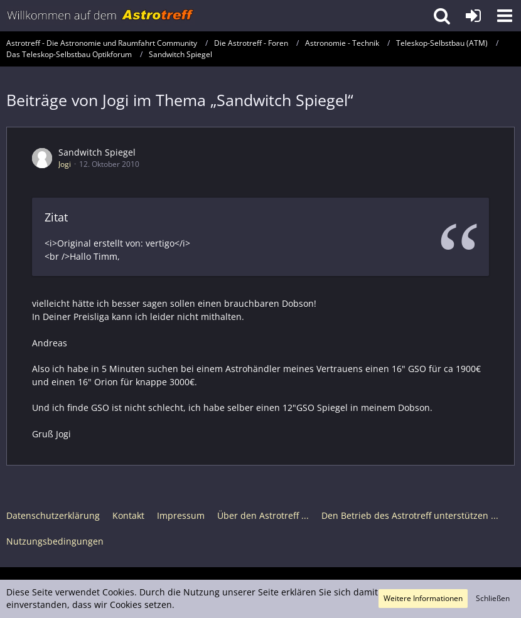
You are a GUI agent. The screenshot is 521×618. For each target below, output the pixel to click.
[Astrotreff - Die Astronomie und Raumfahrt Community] (100, 15)
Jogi (64, 164)
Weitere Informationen (423, 598)
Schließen (493, 598)
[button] (504, 15)
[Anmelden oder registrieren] (473, 15)
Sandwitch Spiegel (97, 152)
